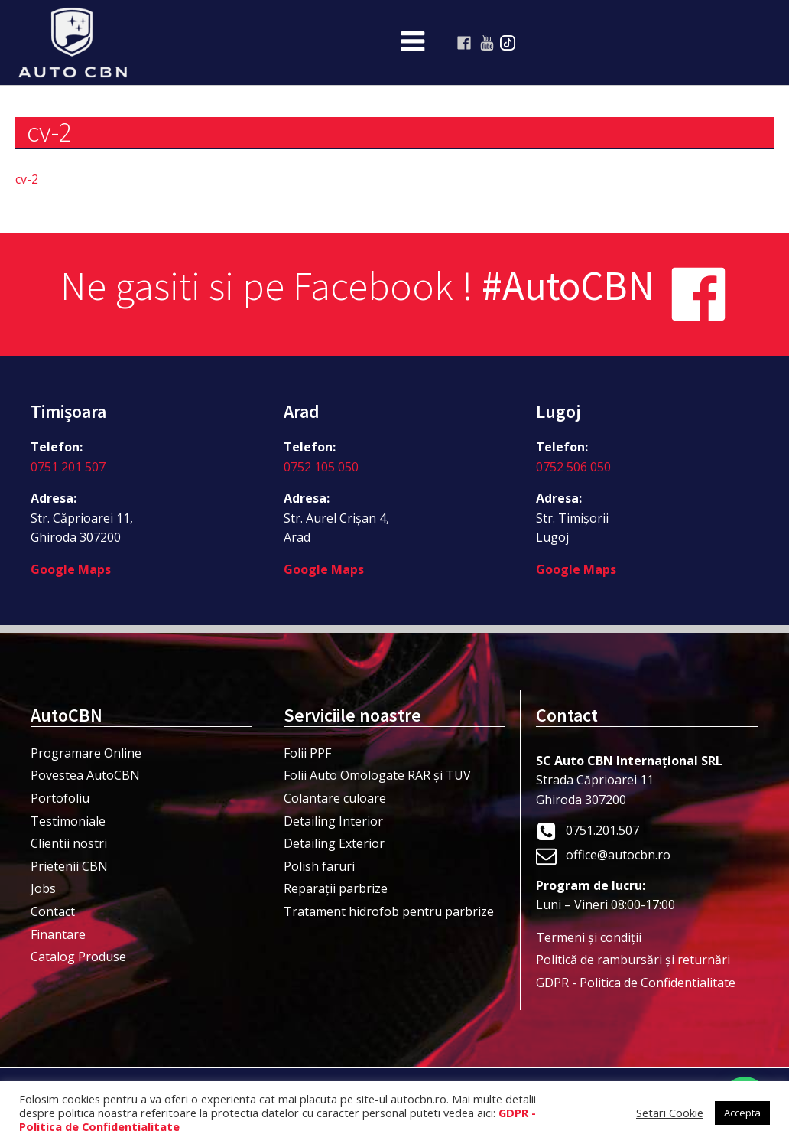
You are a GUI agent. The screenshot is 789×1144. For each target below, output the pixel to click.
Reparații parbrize (336, 888)
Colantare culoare (335, 798)
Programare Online (86, 753)
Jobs (43, 888)
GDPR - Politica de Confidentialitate (635, 982)
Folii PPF (307, 753)
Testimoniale (68, 821)
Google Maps (71, 569)
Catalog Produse (78, 956)
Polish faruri (319, 866)
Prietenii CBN (69, 866)
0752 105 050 (321, 466)
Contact (53, 911)
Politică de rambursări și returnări (633, 959)
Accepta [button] (742, 1113)
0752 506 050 (573, 466)
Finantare (58, 934)
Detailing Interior (333, 821)
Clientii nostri (69, 843)
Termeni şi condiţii (588, 937)
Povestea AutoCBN (85, 775)
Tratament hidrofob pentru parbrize (389, 911)
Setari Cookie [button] (669, 1113)
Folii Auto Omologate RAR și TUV (377, 775)
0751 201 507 (68, 466)
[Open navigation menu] (412, 42)
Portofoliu (60, 798)
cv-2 (26, 179)
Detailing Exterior (334, 843)
